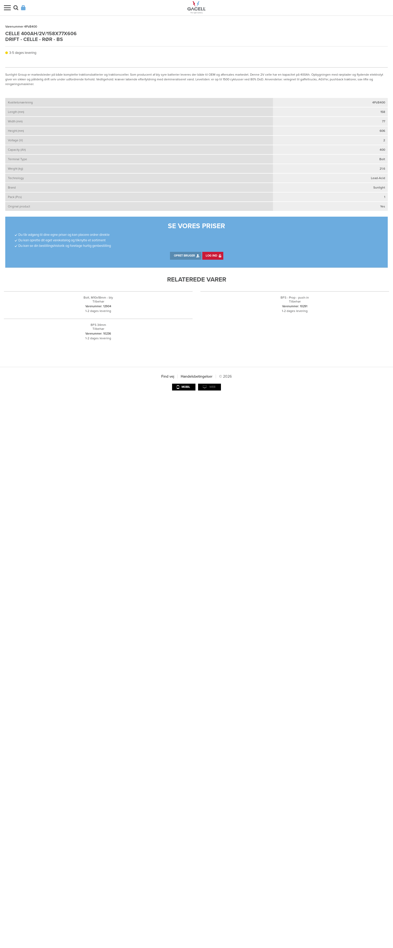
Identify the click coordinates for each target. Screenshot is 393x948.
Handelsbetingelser (197, 926)
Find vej (167, 926)
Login (23, 7)
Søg (15, 7)
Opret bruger (184, 539)
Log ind (211, 539)
